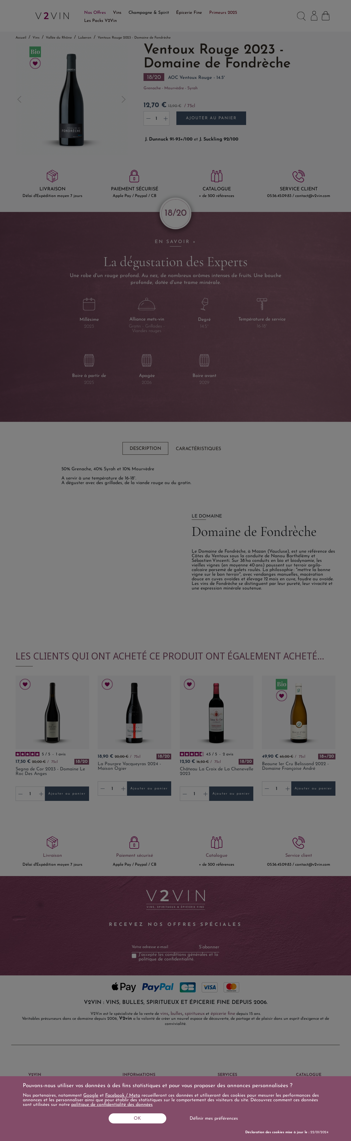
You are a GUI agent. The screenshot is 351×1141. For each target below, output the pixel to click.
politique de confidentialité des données (112, 1104)
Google (90, 1095)
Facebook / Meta (122, 1095)
